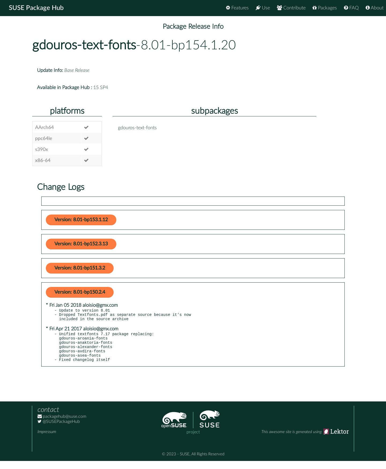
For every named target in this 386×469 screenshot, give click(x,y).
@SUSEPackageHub (59, 429)
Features (237, 7)
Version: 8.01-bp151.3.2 (79, 268)
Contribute (291, 7)
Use (263, 7)
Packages (325, 7)
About (375, 7)
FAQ (351, 7)
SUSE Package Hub (36, 8)
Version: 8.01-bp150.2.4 (79, 292)
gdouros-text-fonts (84, 45)
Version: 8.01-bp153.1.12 (81, 219)
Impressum (47, 440)
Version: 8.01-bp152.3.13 (81, 244)
